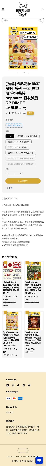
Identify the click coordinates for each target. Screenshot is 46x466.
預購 (7, 131)
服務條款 (15, 461)
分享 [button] (9, 188)
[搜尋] (40, 20)
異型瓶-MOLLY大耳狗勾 (18, 147)
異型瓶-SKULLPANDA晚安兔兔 (20, 158)
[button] (3, 9)
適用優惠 (9, 120)
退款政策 (30, 461)
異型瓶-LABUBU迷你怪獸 (18, 142)
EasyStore (34, 456)
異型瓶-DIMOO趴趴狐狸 (27, 136)
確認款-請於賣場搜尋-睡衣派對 (21, 164)
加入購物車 (23, 181)
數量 (7, 169)
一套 (10, 136)
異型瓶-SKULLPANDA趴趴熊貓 (20, 153)
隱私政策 (23, 461)
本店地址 (9, 412)
